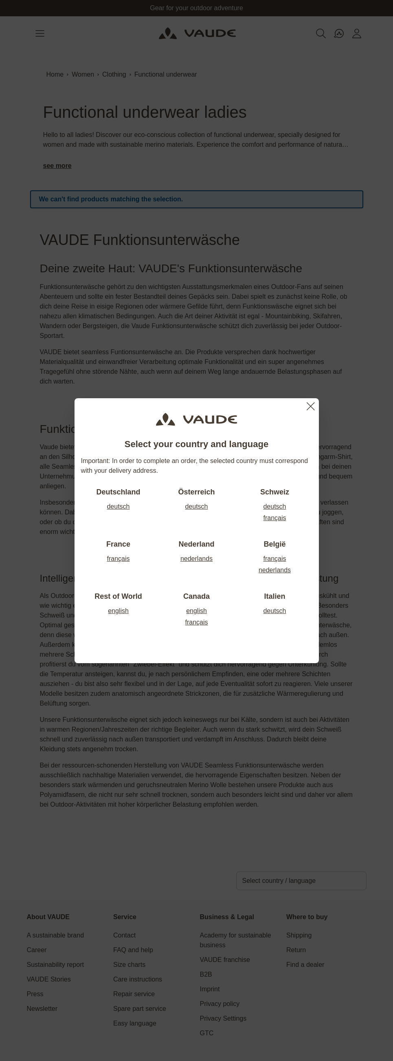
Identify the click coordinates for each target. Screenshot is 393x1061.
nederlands (196, 558)
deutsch (118, 506)
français (274, 517)
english (118, 610)
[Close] (311, 406)
